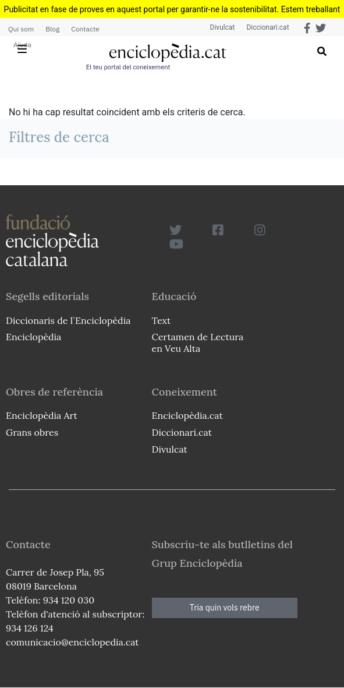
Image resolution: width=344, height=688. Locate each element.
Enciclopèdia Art (41, 415)
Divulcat (222, 27)
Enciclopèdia (33, 337)
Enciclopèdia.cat (187, 415)
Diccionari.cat (267, 27)
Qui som (21, 28)
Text (161, 320)
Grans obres (32, 432)
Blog (52, 28)
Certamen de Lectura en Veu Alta (198, 342)
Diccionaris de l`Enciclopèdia (68, 320)
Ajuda (22, 44)
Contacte (85, 28)
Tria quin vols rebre (225, 607)
